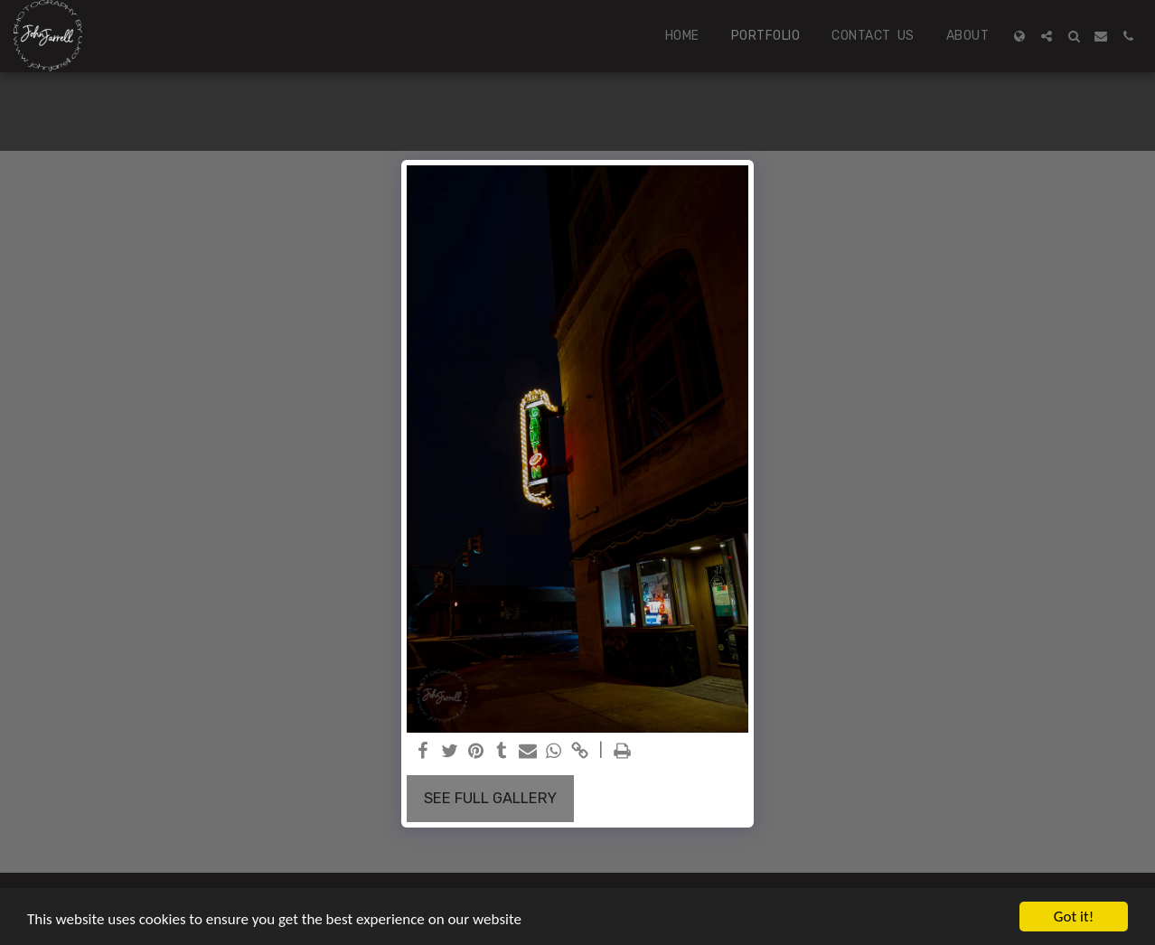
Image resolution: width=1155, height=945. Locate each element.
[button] (1046, 36)
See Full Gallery (490, 798)
